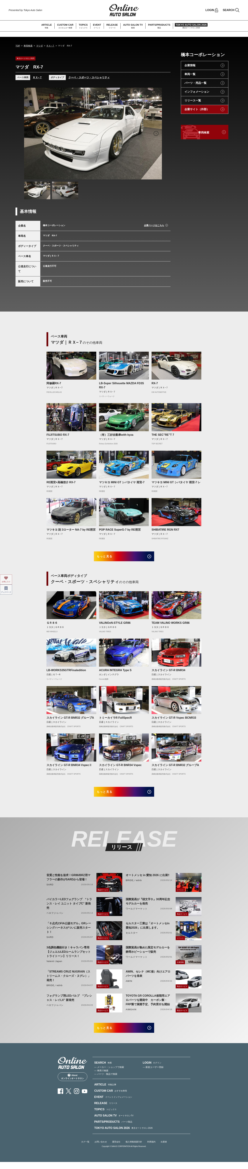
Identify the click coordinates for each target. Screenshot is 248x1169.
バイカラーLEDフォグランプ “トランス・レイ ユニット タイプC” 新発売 (69, 908)
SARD (49, 889)
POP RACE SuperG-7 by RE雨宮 (120, 529)
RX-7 (155, 383)
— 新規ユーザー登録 (153, 1074)
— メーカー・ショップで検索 (109, 1074)
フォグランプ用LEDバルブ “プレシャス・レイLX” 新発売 (69, 1002)
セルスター (132, 937)
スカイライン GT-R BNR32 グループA (70, 720)
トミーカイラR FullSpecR (115, 720)
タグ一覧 (85, 1149)
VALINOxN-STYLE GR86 (115, 625)
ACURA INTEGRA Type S (115, 672)
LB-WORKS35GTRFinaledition (66, 672)
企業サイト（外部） (196, 109)
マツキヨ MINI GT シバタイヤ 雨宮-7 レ (176, 482)
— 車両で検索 (101, 1078)
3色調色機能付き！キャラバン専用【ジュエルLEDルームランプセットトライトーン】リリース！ (68, 956)
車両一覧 (189, 74)
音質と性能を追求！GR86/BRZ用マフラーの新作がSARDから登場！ (68, 882)
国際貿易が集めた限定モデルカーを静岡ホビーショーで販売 (148, 954)
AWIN (129, 986)
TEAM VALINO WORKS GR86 (171, 625)
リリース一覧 (192, 100)
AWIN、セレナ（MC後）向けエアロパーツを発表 (148, 978)
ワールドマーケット (136, 913)
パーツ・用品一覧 (195, 82)
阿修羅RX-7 (53, 383)
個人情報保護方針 (134, 1149)
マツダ (39, 45)
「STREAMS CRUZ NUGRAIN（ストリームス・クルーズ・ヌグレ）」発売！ (68, 980)
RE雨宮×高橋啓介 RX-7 (60, 482)
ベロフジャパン (54, 918)
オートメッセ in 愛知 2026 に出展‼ (147, 879)
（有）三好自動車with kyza (116, 434)
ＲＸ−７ (50, 45)
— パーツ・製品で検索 (105, 1081)
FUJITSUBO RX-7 (57, 434)
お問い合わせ (101, 1149)
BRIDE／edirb (134, 885)
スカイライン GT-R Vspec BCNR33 (174, 720)
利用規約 (151, 1149)
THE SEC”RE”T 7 (163, 434)
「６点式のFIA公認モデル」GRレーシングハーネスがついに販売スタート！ (68, 932)
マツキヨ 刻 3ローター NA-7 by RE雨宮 (71, 529)
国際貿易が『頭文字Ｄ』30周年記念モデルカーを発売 (148, 906)
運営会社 (116, 1149)
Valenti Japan (54, 966)
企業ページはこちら (154, 225)
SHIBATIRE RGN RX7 (165, 529)
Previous (30, 133)
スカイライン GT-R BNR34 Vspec (120, 767)
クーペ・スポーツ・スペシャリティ (89, 77)
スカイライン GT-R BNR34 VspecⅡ (69, 767)
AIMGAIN (131, 1014)
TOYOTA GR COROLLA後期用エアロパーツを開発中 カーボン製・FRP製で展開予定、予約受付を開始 (148, 1005)
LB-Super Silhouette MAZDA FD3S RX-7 (121, 385)
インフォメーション (196, 91)
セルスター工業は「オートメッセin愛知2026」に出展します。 (147, 930)
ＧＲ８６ (52, 625)
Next (156, 133)
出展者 (164, 1149)
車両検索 (28, 45)
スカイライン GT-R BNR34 (168, 672)
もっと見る (108, 557)
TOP (18, 45)
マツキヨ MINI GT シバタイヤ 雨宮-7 (121, 482)
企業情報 (189, 65)
